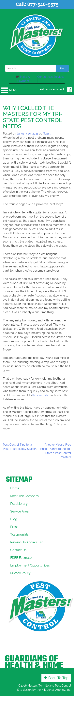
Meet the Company (24, 496)
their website (40, 395)
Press (14, 527)
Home (14, 488)
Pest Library (19, 504)
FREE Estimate (21, 558)
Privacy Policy (20, 573)
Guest (47, 133)
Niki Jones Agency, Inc (55, 689)
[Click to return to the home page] (37, 35)
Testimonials (19, 534)
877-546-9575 (42, 4)
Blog (13, 519)
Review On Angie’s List (26, 542)
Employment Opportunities (30, 565)
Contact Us (18, 550)
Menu (13, 90)
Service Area (19, 511)
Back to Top (56, 678)
